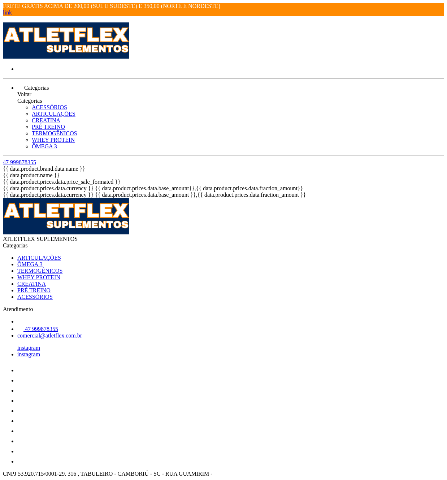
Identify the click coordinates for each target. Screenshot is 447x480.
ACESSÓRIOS (49, 107)
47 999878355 (19, 162)
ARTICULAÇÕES (53, 114)
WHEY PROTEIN (53, 140)
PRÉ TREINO (48, 127)
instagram (28, 348)
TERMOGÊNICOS (54, 133)
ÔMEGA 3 (44, 146)
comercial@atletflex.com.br (49, 335)
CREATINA (46, 120)
